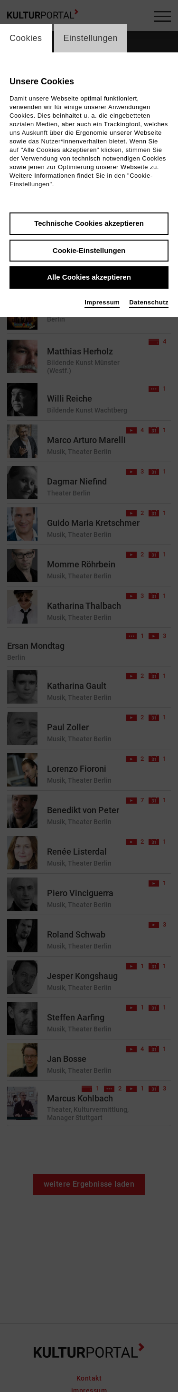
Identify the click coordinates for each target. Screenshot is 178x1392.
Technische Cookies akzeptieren (89, 223)
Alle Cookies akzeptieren (89, 277)
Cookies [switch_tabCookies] (25, 38)
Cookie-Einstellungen (89, 250)
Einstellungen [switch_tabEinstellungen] (91, 38)
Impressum (102, 302)
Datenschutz (149, 302)
